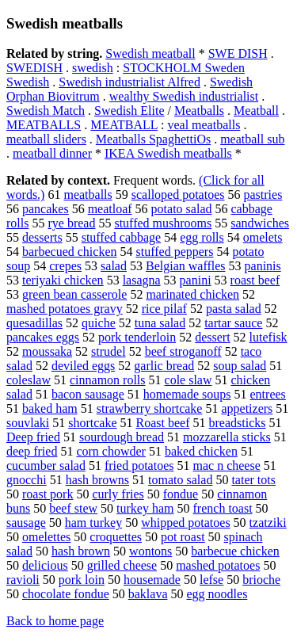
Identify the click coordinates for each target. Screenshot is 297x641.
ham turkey (93, 522)
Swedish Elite (129, 110)
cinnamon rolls (108, 380)
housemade (152, 579)
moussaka (47, 351)
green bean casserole (74, 294)
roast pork (47, 494)
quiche (99, 323)
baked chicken (201, 451)
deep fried (31, 451)
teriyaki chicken (63, 280)
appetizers (246, 408)
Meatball (256, 110)
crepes (65, 266)
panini (195, 280)
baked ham (50, 408)
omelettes (46, 537)
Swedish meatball (150, 53)
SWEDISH (34, 67)
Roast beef (163, 422)
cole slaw (188, 380)
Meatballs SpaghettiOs (153, 139)
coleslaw (28, 380)
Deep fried (33, 437)
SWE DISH (238, 53)
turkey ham (144, 508)
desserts (42, 237)
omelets (263, 237)
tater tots (253, 479)
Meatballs (199, 110)
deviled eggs (83, 365)
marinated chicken (192, 294)
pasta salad (233, 308)
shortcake (92, 422)
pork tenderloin (137, 337)
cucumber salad (46, 465)
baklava (148, 594)
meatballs (87, 194)
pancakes (45, 209)
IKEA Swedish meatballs (168, 153)
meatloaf (110, 209)
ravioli (23, 579)
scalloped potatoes (178, 194)
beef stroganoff (183, 351)
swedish (92, 67)
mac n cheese (226, 465)
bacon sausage (87, 394)
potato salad (181, 209)
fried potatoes (139, 465)
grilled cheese (122, 565)
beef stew (73, 508)
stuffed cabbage (122, 237)
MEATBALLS (43, 125)
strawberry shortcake (150, 408)
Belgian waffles (186, 266)
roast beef (255, 280)
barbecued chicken (69, 251)
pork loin (82, 579)
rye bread (71, 223)
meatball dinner (52, 153)
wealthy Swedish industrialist (183, 96)
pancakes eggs (42, 337)
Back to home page (55, 621)
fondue (180, 494)
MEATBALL (124, 125)
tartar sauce (233, 323)
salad (114, 266)
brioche (261, 579)
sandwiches (259, 223)
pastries (263, 194)
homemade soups (187, 394)
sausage (26, 522)
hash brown (80, 551)
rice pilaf (164, 308)
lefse (211, 579)
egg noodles (216, 594)
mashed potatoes (218, 565)
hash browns (97, 479)
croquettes (115, 537)
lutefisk (268, 337)
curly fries (117, 494)
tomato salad (180, 479)
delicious (45, 565)
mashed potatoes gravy (64, 308)
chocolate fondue (65, 594)
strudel (108, 351)
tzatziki (268, 522)
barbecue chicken (235, 551)
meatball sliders (46, 139)
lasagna (142, 280)
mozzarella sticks (227, 437)
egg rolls (202, 237)
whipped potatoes (185, 522)
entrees (268, 394)
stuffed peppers (174, 251)
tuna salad (160, 323)
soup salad (239, 365)
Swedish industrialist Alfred (129, 82)
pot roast (183, 537)
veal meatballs (203, 125)
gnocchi (26, 479)
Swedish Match (45, 110)
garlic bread (164, 365)
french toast (223, 508)
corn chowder (111, 451)
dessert (212, 337)
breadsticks (237, 422)
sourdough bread (121, 437)
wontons (150, 551)
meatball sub (252, 139)
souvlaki (27, 422)
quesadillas (34, 323)
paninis (263, 266)
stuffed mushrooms (162, 223)
